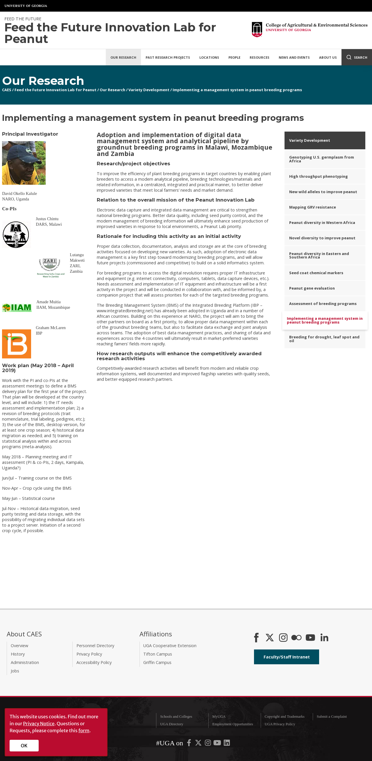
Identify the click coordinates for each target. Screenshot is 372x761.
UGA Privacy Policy (279, 724)
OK (24, 746)
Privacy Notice (38, 723)
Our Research (123, 57)
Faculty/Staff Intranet (287, 657)
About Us (328, 57)
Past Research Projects (168, 57)
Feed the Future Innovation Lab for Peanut (55, 89)
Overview (19, 645)
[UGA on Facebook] (189, 744)
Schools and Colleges (176, 717)
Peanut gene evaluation (312, 288)
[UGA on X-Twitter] (198, 744)
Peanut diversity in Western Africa (322, 222)
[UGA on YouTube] (217, 744)
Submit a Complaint (332, 717)
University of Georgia (26, 6)
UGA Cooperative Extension (169, 645)
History (18, 654)
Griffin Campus (157, 662)
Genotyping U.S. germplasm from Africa (321, 159)
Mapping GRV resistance (312, 207)
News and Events (294, 57)
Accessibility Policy (94, 662)
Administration (25, 662)
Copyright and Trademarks (284, 717)
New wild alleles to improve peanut (323, 191)
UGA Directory (171, 724)
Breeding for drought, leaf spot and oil (324, 338)
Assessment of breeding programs (323, 303)
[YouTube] (310, 638)
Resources (259, 57)
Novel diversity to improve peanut (322, 237)
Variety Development (148, 89)
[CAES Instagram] (283, 638)
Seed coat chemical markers (316, 272)
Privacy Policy (89, 654)
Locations (209, 57)
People (234, 57)
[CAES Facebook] (256, 638)
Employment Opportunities (232, 724)
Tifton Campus (157, 654)
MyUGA (219, 717)
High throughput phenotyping (318, 176)
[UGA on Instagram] (208, 744)
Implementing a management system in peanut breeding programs (237, 89)
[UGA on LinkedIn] (227, 744)
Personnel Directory (95, 645)
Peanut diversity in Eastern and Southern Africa (319, 255)
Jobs (15, 671)
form (84, 730)
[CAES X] (270, 638)
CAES (6, 89)
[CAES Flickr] (296, 638)
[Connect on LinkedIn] (324, 638)
